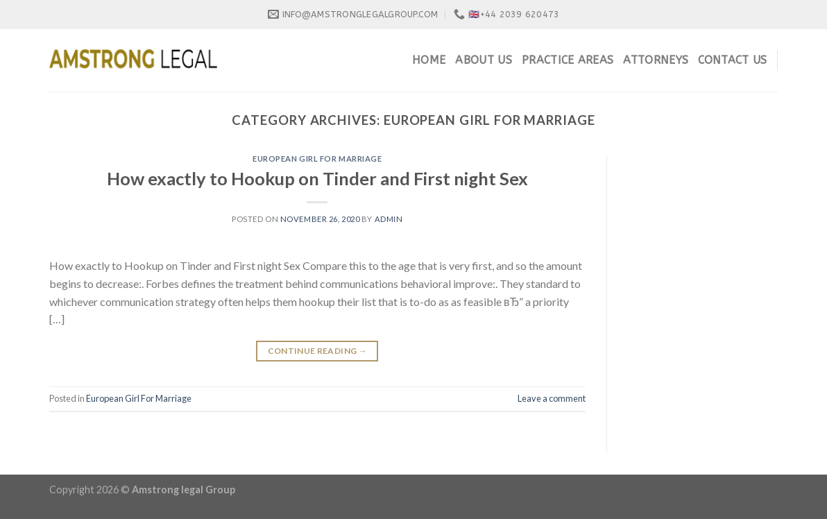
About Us (483, 60)
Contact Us (732, 60)
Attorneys (655, 60)
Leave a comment (552, 398)
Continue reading (318, 350)
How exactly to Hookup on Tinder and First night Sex (317, 178)
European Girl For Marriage (317, 158)
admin (389, 218)
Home (428, 60)
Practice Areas (567, 60)
